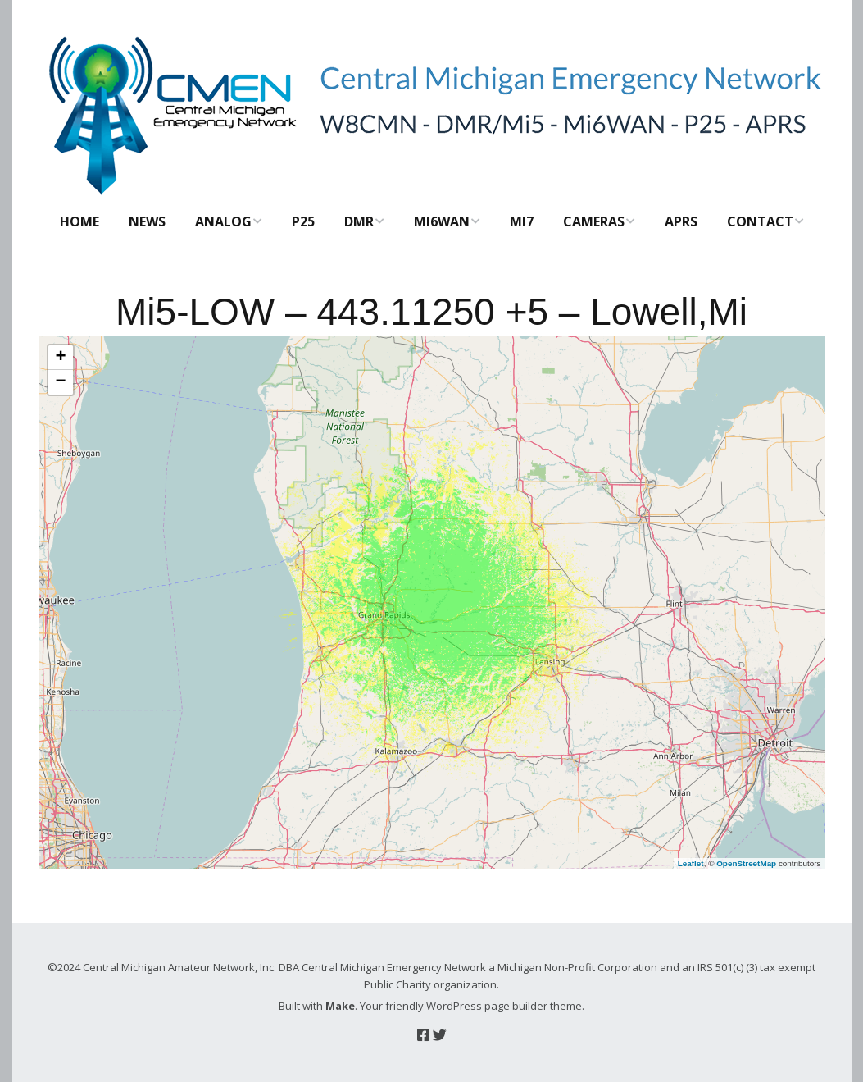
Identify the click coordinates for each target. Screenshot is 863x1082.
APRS (681, 221)
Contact (760, 221)
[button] (60, 357)
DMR (359, 221)
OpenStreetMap (746, 863)
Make (340, 1005)
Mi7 (522, 221)
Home (79, 221)
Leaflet (691, 863)
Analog (223, 221)
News (147, 221)
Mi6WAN (442, 221)
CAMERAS (594, 221)
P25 (303, 221)
